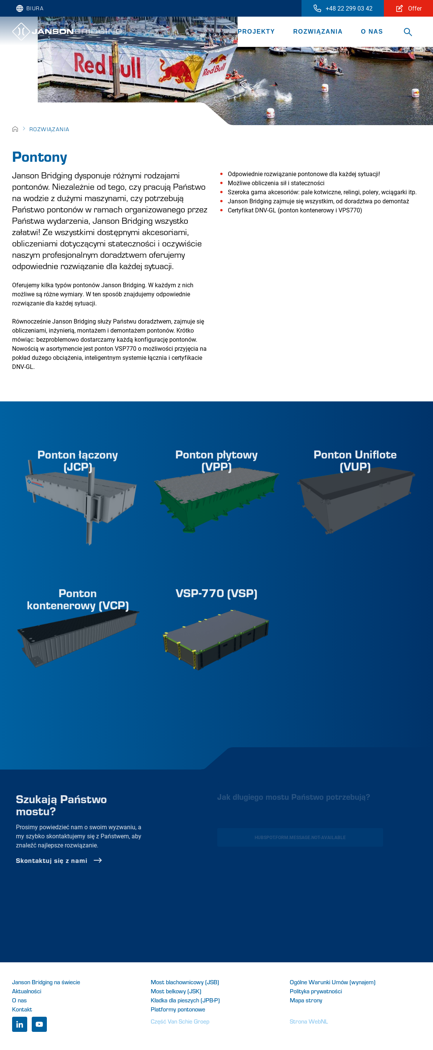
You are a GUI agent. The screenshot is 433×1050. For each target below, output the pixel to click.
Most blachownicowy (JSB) (185, 982)
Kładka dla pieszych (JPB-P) (185, 1000)
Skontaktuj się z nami (79, 860)
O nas (372, 31)
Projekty (256, 31)
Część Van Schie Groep (180, 1021)
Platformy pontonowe (178, 1009)
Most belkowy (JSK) (176, 991)
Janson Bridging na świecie (46, 982)
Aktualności (26, 991)
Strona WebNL (309, 1021)
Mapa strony (306, 1000)
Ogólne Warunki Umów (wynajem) (333, 982)
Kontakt (22, 1009)
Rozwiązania (318, 31)
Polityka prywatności (316, 991)
